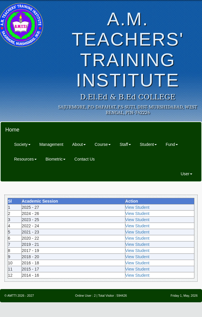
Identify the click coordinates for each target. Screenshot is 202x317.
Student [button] (148, 144)
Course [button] (103, 144)
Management (51, 144)
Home (12, 130)
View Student (137, 207)
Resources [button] (25, 159)
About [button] (79, 144)
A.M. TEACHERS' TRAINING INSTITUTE (128, 49)
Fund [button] (172, 144)
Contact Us (84, 159)
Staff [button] (125, 144)
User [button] (186, 173)
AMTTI (12, 295)
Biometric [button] (55, 159)
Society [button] (22, 144)
